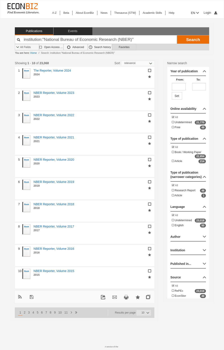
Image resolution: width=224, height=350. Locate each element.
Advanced (75, 47)
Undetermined (189, 122)
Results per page (125, 312)
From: (180, 79)
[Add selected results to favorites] (149, 76)
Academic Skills (152, 12)
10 (60, 312)
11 (66, 312)
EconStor (189, 296)
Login (210, 12)
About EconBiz (85, 12)
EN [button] (195, 13)
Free (189, 127)
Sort (117, 63)
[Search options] (27, 47)
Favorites (124, 47)
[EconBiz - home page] (23, 8)
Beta (66, 12)
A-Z (54, 12)
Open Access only (53, 47)
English (189, 226)
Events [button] (73, 31)
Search (193, 39)
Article (189, 161)
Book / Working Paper (189, 154)
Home (33, 53)
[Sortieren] (138, 63)
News (104, 12)
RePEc (189, 291)
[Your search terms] (96, 39)
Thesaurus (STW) (125, 12)
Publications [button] (34, 31)
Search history (100, 47)
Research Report (189, 191)
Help (171, 12)
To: (198, 79)
